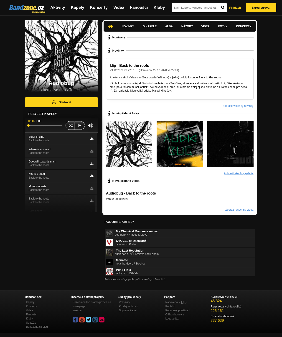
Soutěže (31, 322)
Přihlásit (235, 7)
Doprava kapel (128, 310)
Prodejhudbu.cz (128, 306)
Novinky (128, 26)
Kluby (159, 7)
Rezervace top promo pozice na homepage (92, 304)
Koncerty (99, 7)
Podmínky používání (177, 310)
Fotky (223, 26)
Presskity (124, 302)
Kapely (77, 7)
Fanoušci (139, 7)
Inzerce (77, 310)
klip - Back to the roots (129, 65)
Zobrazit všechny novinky (238, 105)
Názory (187, 26)
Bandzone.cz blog (37, 326)
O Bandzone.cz (174, 314)
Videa (118, 7)
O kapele (150, 26)
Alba (169, 26)
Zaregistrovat (261, 7)
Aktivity (57, 7)
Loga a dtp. (172, 318)
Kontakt (170, 306)
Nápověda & (176, 302)
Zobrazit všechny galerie (238, 173)
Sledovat (61, 102)
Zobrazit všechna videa (239, 209)
